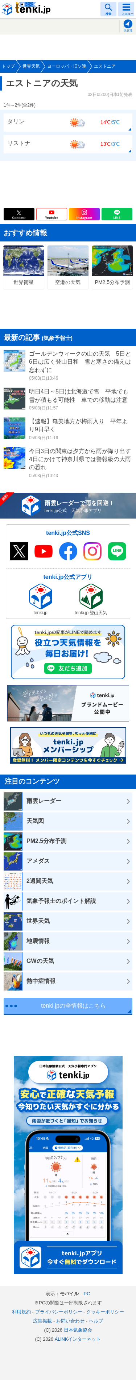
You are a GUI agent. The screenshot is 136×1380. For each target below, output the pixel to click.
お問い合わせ (70, 1321)
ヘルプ (96, 1321)
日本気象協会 (78, 1330)
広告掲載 (42, 1321)
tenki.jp (27, 9)
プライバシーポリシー (58, 1312)
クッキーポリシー (105, 1312)
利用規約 (21, 1312)
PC (86, 1293)
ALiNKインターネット (78, 1339)
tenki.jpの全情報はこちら (73, 1006)
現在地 (128, 30)
